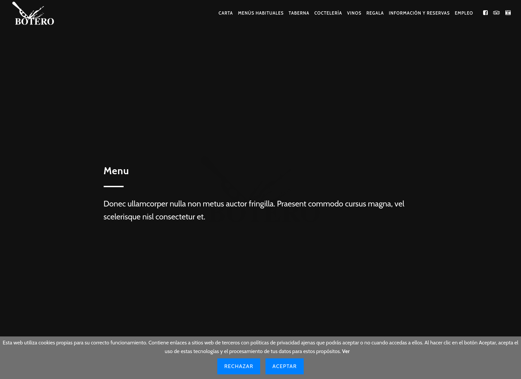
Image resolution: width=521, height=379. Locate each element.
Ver (346, 351)
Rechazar (238, 366)
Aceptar (284, 366)
